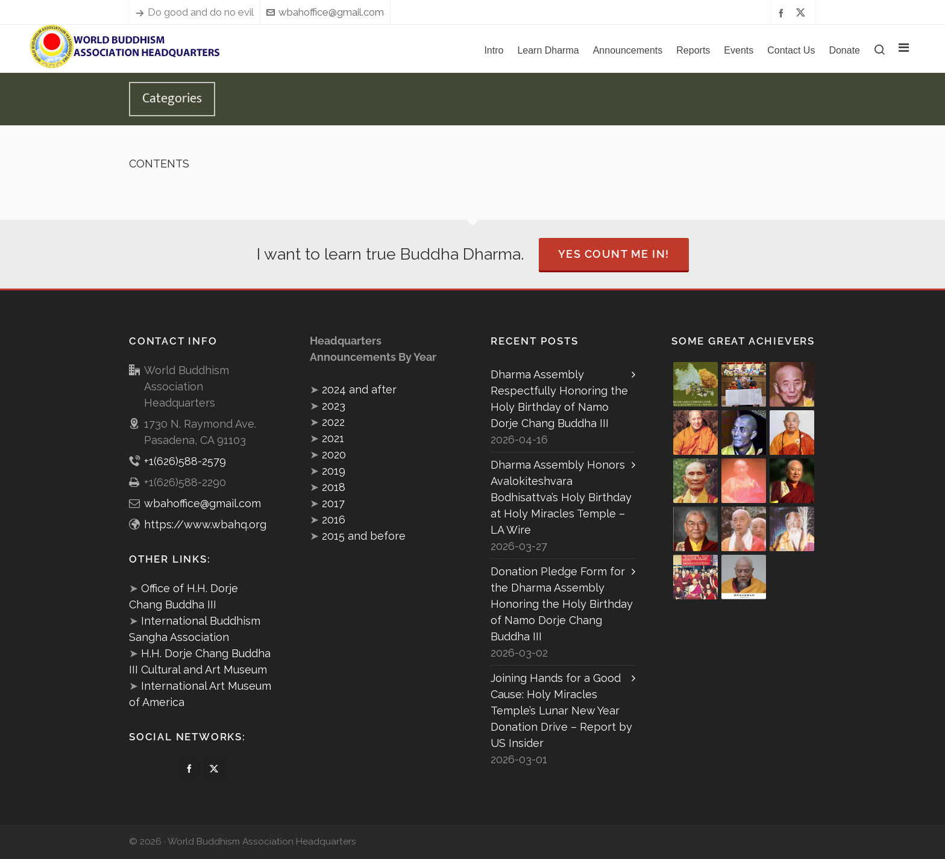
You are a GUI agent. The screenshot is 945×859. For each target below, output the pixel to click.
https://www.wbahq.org (205, 524)
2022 (333, 422)
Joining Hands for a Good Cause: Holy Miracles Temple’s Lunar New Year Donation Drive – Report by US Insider (561, 710)
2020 (334, 454)
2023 (333, 405)
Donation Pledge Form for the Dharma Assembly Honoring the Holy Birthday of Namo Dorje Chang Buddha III (562, 604)
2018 (333, 487)
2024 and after (359, 389)
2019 (333, 470)
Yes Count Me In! (614, 254)
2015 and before (364, 535)
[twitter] (802, 12)
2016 (333, 519)
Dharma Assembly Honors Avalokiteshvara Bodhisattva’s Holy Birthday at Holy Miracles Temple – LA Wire (561, 497)
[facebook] (783, 12)
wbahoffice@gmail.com (325, 12)
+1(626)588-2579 (185, 461)
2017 (333, 503)
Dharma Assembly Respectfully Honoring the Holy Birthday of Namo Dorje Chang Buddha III (559, 399)
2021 (333, 438)
